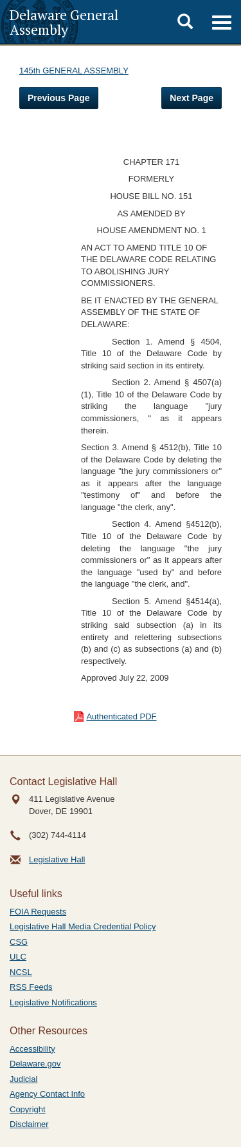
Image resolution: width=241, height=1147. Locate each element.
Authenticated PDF (121, 716)
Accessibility (32, 1049)
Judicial (23, 1079)
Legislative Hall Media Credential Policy (83, 926)
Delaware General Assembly (64, 22)
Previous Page (59, 98)
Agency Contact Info (47, 1094)
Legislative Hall (57, 859)
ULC (18, 957)
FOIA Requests (38, 911)
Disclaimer (29, 1124)
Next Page (191, 98)
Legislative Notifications (53, 1002)
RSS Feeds (31, 987)
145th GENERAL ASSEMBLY (74, 70)
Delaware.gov (35, 1063)
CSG (19, 942)
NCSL (21, 972)
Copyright (28, 1109)
